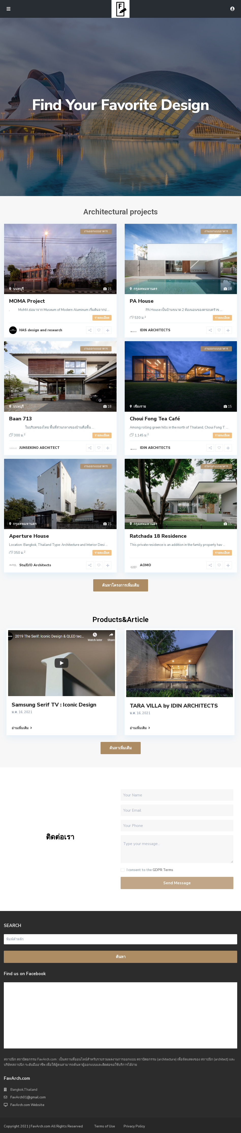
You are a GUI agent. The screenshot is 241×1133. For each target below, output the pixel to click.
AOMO (145, 565)
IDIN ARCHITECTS (155, 330)
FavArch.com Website (27, 1105)
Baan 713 (20, 418)
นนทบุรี (18, 289)
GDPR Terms (163, 870)
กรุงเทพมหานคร (145, 289)
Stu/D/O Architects (35, 565)
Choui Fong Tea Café (155, 418)
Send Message (177, 883)
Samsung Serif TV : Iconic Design (54, 704)
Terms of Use (104, 1126)
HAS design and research (40, 330)
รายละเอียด (101, 318)
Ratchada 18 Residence (158, 536)
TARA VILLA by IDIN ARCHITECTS (174, 705)
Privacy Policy (134, 1126)
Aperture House (29, 536)
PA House (142, 301)
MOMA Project (27, 301)
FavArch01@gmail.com (28, 1097)
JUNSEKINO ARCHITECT (39, 448)
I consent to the (150, 870)
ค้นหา (120, 956)
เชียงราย (140, 406)
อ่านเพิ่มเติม (22, 728)
